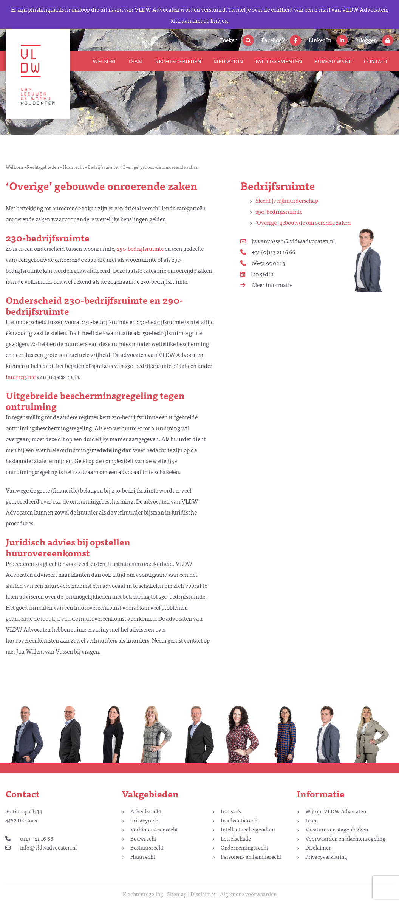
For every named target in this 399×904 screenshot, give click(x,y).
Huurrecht (73, 167)
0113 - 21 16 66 (29, 838)
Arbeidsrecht (145, 811)
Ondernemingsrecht (244, 847)
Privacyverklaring (326, 856)
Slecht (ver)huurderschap (286, 200)
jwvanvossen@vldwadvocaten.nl (287, 241)
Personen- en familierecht (251, 856)
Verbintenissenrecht (154, 829)
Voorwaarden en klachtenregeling (345, 838)
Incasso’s (231, 811)
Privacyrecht (145, 820)
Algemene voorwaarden (248, 894)
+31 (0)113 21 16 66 (267, 252)
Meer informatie (266, 284)
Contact (376, 61)
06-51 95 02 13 (262, 262)
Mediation (228, 61)
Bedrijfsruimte (103, 167)
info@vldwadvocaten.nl (41, 847)
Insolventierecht (240, 820)
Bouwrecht (143, 838)
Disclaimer (318, 847)
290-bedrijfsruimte (278, 211)
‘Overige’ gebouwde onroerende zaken (303, 222)
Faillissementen (278, 61)
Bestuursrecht (147, 847)
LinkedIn (257, 273)
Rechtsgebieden (178, 61)
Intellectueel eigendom (248, 829)
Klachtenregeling (143, 894)
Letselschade (236, 838)
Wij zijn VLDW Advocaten (335, 811)
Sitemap (177, 894)
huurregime (21, 376)
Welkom (104, 61)
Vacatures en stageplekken (336, 829)
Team (135, 61)
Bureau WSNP (332, 61)
